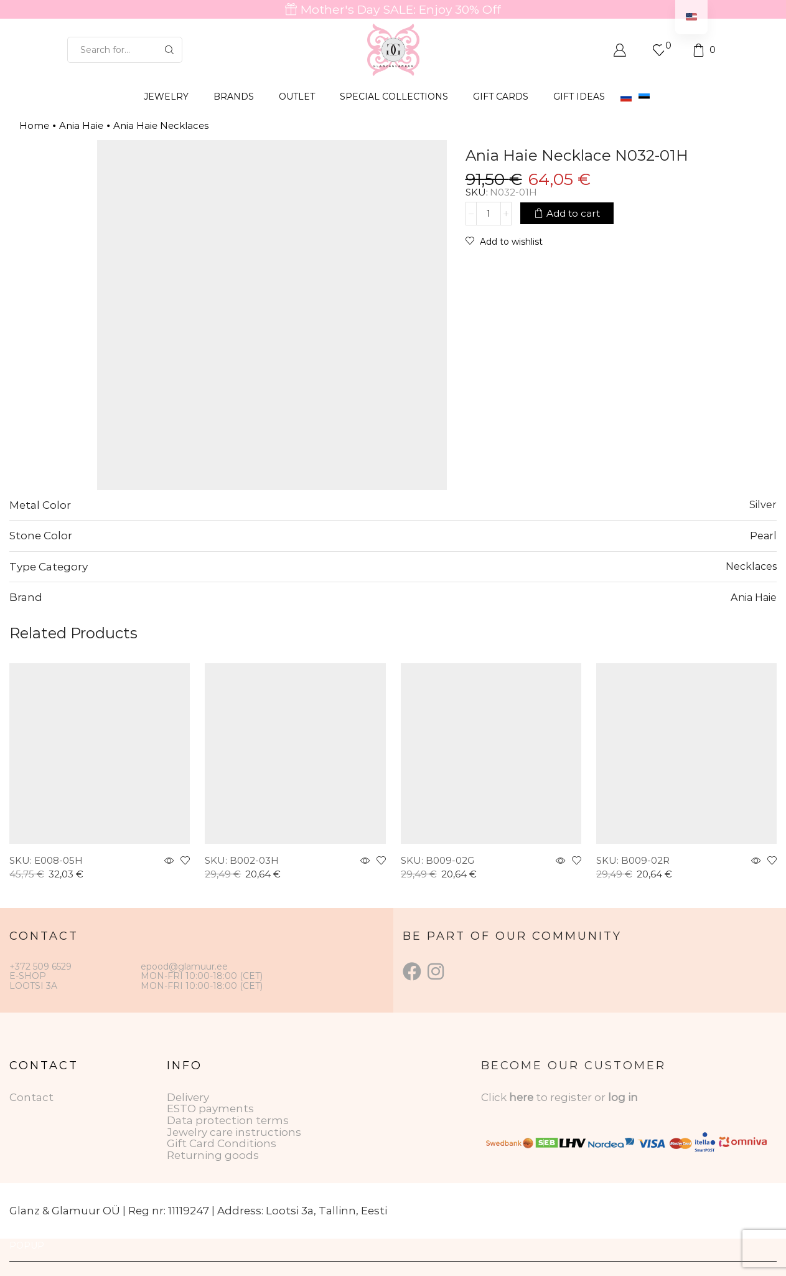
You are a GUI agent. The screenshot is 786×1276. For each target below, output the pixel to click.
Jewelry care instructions (234, 1132)
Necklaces (751, 566)
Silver (763, 504)
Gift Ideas (579, 96)
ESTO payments (210, 1108)
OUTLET (297, 96)
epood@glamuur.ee (184, 966)
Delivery (188, 1097)
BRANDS (233, 96)
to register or (572, 1097)
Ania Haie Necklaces (160, 125)
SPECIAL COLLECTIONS (394, 96)
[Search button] (169, 49)
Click (495, 1097)
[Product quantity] (488, 213)
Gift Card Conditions (221, 1143)
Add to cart (573, 213)
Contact (31, 1097)
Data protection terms (228, 1120)
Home (34, 125)
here (521, 1097)
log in (623, 1097)
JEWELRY (166, 96)
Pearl (763, 535)
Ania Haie (81, 125)
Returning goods (213, 1155)
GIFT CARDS (500, 96)
